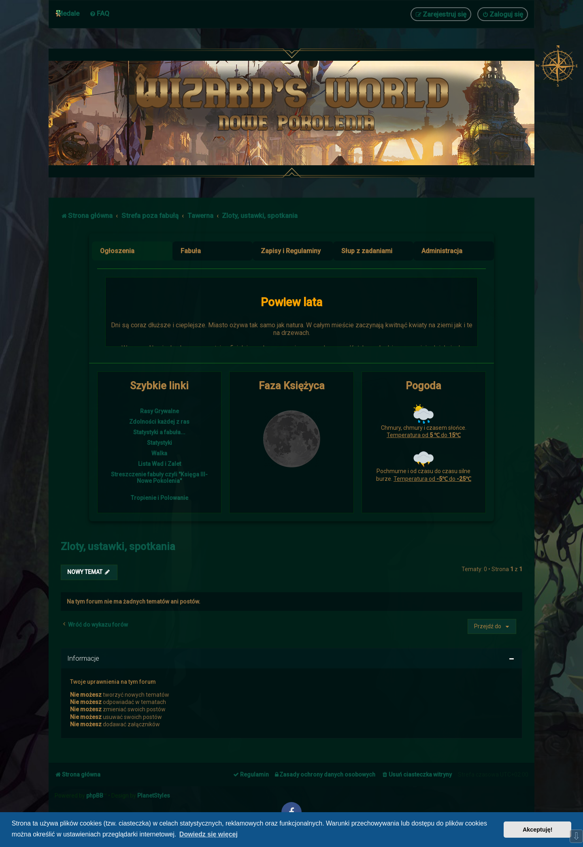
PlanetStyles (153, 795)
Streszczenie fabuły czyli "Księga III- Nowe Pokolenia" (159, 477)
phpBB (94, 795)
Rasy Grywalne (159, 411)
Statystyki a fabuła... (159, 432)
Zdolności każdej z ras (159, 421)
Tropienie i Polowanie (159, 498)
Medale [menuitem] (68, 13)
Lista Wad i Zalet (159, 464)
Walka (159, 453)
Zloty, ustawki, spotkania (118, 547)
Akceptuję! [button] (538, 829)
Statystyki (159, 443)
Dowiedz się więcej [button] (208, 834)
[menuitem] (99, 13)
